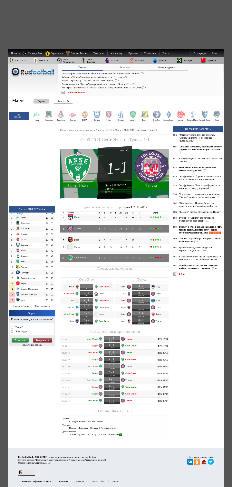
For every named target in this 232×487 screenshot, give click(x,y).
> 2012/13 (101, 434)
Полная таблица (21, 306)
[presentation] (37, 100)
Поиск (165, 53)
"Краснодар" (21, 331)
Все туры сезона (95, 421)
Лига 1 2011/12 (122, 411)
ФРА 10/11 (163, 339)
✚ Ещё (181, 274)
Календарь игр (42, 306)
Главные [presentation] (82, 67)
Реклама (115, 481)
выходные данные (96, 460)
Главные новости (75, 92)
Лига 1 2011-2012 (115, 185)
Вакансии (80, 481)
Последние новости (198, 128)
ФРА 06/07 (163, 394)
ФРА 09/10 (163, 353)
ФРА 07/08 (163, 380)
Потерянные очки (109, 428)
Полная (72, 428)
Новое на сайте (98, 481)
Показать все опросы (32, 344)
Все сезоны (115, 434)
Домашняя (83, 428)
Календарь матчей (77, 421)
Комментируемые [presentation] (167, 67)
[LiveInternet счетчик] (26, 474)
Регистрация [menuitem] (199, 53)
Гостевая (94, 428)
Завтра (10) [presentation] (63, 101)
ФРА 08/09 (163, 366)
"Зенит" (18, 327)
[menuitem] (78, 53)
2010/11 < (73, 434)
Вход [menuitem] (214, 53)
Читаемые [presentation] (125, 67)
